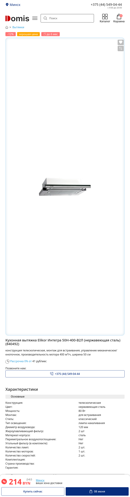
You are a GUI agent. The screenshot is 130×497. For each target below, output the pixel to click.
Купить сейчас (32, 491)
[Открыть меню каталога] (105, 18)
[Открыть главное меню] (35, 18)
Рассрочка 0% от (21, 361)
